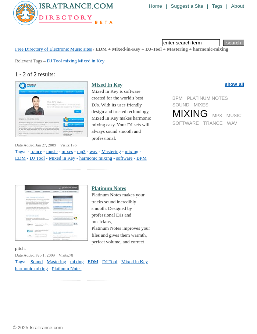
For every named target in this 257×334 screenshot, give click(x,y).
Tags (217, 6)
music (52, 151)
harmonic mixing (95, 158)
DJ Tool (54, 60)
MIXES (201, 105)
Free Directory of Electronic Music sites (53, 49)
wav (93, 151)
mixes (67, 151)
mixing (70, 60)
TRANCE (213, 123)
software (124, 158)
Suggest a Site (187, 6)
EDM (20, 158)
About (237, 6)
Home (155, 6)
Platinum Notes (67, 268)
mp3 (81, 151)
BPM (177, 98)
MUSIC (234, 115)
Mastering (111, 151)
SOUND (180, 105)
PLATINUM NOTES (207, 98)
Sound (37, 261)
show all (234, 84)
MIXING (190, 113)
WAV (232, 123)
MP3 (217, 115)
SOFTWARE (185, 123)
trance (36, 151)
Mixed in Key (91, 60)
